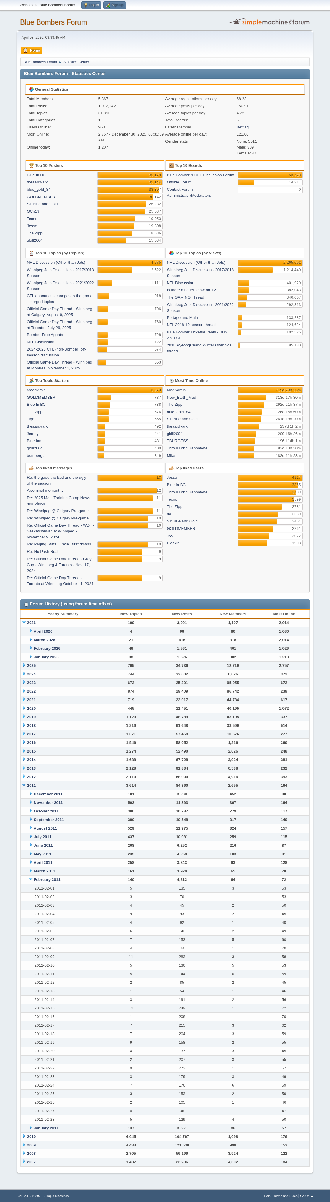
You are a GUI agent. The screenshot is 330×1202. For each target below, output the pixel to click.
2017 (31, 734)
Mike (171, 455)
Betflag (243, 127)
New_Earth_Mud (181, 397)
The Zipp (35, 233)
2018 (31, 725)
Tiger (31, 419)
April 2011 (43, 862)
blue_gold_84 (39, 189)
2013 (31, 768)
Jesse (32, 226)
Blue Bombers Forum (53, 22)
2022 (31, 691)
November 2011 (48, 802)
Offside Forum (179, 182)
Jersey (32, 433)
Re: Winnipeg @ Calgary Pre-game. (58, 511)
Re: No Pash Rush (43, 551)
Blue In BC (36, 175)
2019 (31, 717)
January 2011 (46, 1128)
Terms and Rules (286, 1196)
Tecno (32, 218)
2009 (31, 1145)
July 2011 (42, 837)
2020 (31, 708)
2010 (31, 1136)
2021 (31, 700)
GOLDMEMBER (41, 197)
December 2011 (48, 794)
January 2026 (46, 657)
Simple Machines (56, 1196)
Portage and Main (182, 317)
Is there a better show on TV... (193, 290)
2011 (31, 785)
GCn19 (33, 211)
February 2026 (47, 648)
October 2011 (46, 811)
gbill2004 (35, 240)
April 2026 (43, 631)
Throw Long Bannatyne (187, 448)
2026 (31, 622)
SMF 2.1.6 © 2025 (30, 1196)
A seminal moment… (45, 490)
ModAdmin (36, 390)
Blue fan (34, 441)
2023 (31, 682)
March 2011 (44, 871)
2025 (31, 665)
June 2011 (43, 845)
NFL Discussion (40, 342)
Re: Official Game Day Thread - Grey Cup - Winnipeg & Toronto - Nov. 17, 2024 (59, 565)
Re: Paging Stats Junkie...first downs (59, 544)
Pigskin (173, 543)
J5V (170, 536)
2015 (31, 751)
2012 (31, 777)
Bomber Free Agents (45, 335)
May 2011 (42, 854)
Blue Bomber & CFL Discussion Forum (200, 175)
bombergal (36, 455)
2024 (31, 674)
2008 (31, 1153)
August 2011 (45, 828)
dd (169, 514)
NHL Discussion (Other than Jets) (56, 262)
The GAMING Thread (185, 297)
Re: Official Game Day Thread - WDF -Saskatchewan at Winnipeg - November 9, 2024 (60, 531)
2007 (31, 1162)
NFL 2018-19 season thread (191, 325)
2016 (31, 742)
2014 (31, 760)
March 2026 (44, 640)
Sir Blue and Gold (42, 204)
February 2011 (47, 879)
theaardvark (37, 182)
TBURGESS (177, 441)
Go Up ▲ (306, 1196)
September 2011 (49, 819)
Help (267, 1196)
